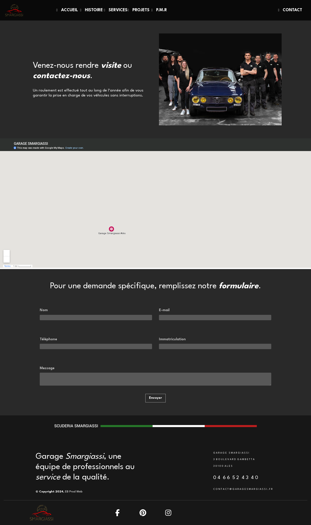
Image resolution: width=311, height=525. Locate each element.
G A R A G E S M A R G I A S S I (231, 453)
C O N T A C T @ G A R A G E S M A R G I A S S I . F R (243, 489)
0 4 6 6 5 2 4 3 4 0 (235, 477)
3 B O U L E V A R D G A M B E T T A (233, 459)
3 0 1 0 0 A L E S (222, 466)
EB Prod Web (74, 491)
